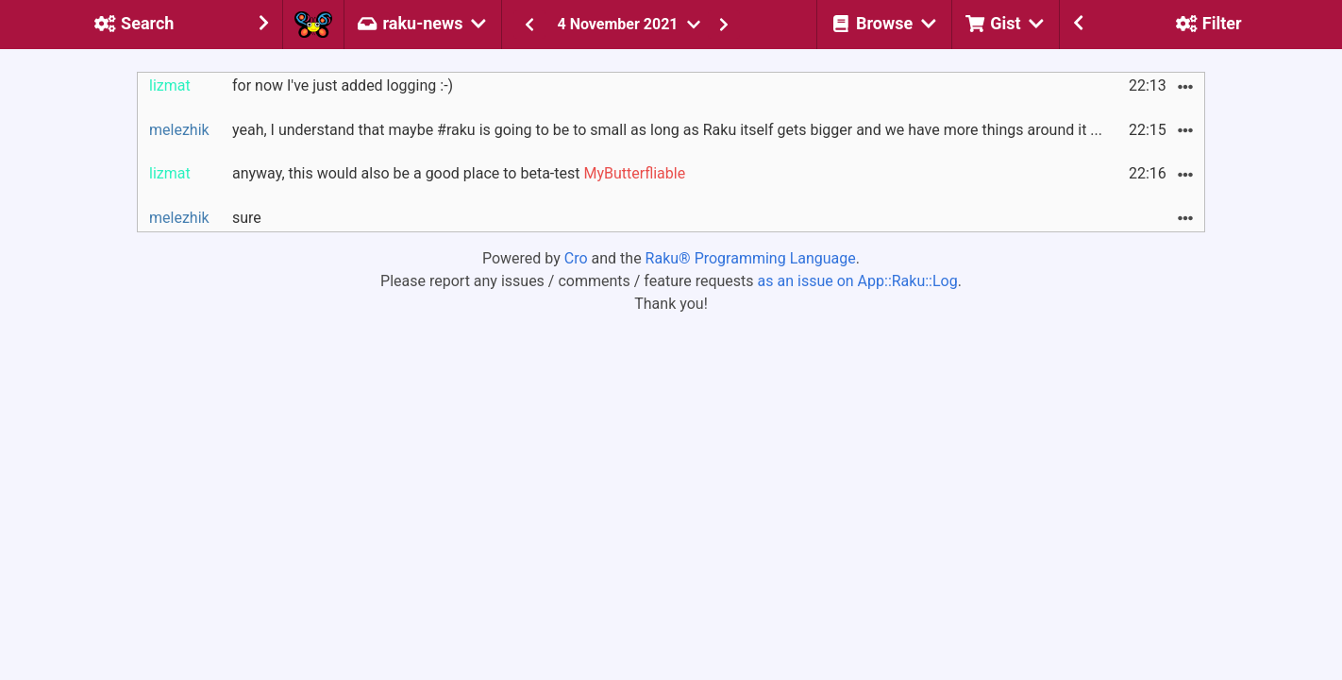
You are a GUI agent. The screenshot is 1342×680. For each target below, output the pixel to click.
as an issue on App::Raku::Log (858, 281)
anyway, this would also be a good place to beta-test (458, 173)
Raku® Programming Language (751, 258)
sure (246, 218)
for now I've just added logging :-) (342, 85)
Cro (576, 258)
